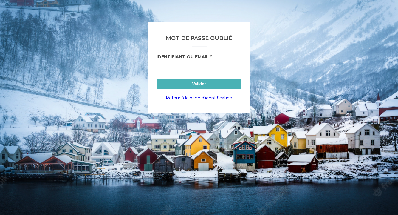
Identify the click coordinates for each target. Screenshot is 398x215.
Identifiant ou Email (183, 56)
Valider (199, 84)
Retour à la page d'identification (199, 98)
